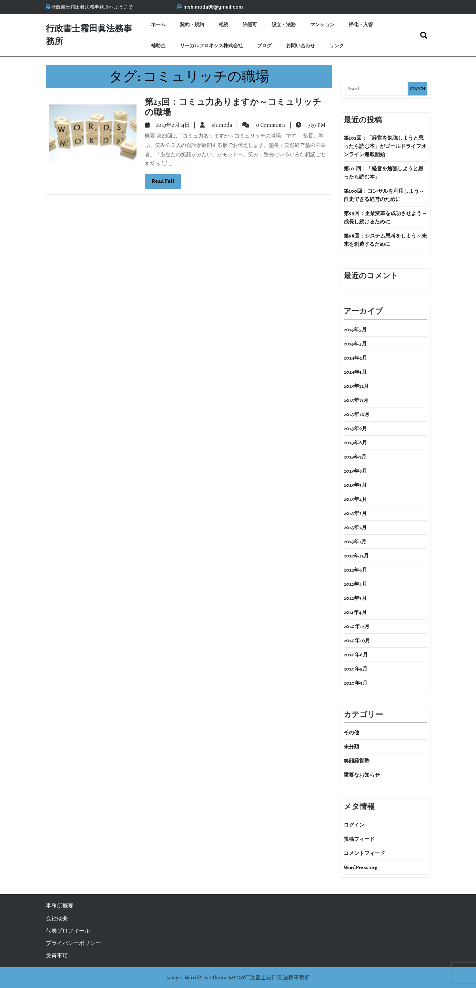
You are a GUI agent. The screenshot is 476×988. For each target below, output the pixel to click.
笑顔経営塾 (356, 760)
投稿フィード (359, 839)
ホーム (158, 24)
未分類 (351, 746)
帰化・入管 (361, 24)
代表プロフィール (68, 931)
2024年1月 (355, 372)
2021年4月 (355, 612)
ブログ (264, 45)
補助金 (158, 45)
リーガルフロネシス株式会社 (211, 45)
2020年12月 (356, 626)
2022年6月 (355, 569)
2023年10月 (356, 414)
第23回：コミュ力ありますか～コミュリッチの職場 (233, 107)
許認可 (250, 24)
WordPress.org (360, 867)
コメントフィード (364, 853)
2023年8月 (355, 442)
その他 (351, 732)
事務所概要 (59, 906)
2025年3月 (355, 343)
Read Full (166, 183)
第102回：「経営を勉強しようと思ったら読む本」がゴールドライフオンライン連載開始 (385, 146)
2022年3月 (355, 598)
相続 (223, 24)
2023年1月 (355, 541)
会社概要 (57, 918)
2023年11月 (356, 400)
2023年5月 (355, 485)
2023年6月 (355, 470)
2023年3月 (355, 513)
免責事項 (57, 955)
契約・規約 (192, 24)
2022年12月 (356, 555)
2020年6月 (356, 654)
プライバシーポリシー (73, 943)
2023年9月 (355, 428)
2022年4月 (355, 584)
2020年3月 (355, 682)
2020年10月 (357, 640)
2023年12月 (356, 386)
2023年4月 (355, 499)
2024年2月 (355, 357)
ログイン (354, 824)
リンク (337, 45)
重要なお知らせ (362, 775)
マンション (322, 24)
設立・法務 (284, 24)
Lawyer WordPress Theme (197, 977)
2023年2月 (355, 527)
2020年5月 (355, 668)
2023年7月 (355, 456)
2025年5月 (355, 329)
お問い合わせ (300, 45)
